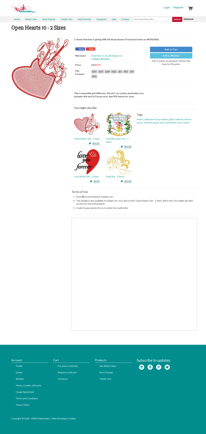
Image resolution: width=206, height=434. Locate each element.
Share (81, 49)
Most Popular (49, 19)
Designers (101, 19)
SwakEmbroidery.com (35, 9)
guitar (156, 122)
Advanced (188, 19)
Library (19, 372)
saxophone (170, 122)
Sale (114, 19)
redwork (179, 119)
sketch (187, 119)
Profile (19, 366)
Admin (73, 418)
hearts (140, 119)
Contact (125, 19)
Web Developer (60, 418)
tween (186, 122)
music (140, 122)
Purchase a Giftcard (68, 366)
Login (166, 7)
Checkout (63, 378)
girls (172, 119)
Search (177, 19)
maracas (148, 122)
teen (179, 122)
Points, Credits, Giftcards (28, 385)
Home (17, 19)
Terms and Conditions (27, 398)
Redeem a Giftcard (67, 372)
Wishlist (20, 378)
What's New (31, 19)
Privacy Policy (22, 404)
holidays (165, 119)
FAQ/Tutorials (84, 19)
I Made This (66, 19)
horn (161, 122)
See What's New (107, 366)
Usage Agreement (25, 392)
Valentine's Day (152, 119)
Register (178, 7)
